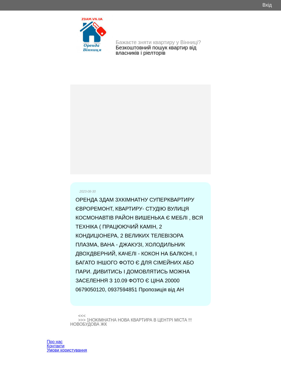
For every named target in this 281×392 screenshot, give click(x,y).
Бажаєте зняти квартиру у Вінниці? (158, 42)
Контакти (55, 346)
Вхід (267, 5)
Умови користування (67, 350)
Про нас (54, 341)
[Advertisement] (140, 129)
